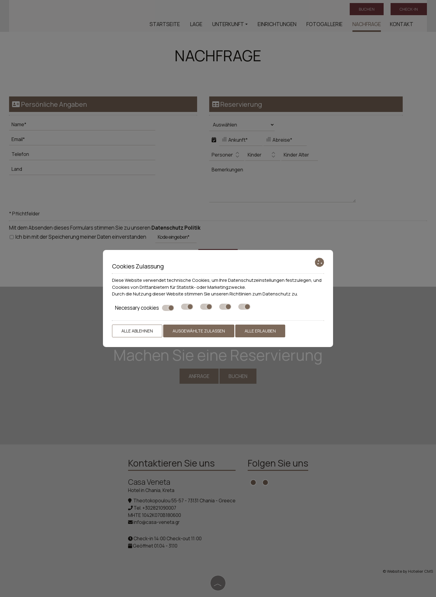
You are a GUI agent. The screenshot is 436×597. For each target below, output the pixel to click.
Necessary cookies (144, 308)
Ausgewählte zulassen (199, 331)
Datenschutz (277, 294)
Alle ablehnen (137, 331)
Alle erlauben (260, 331)
